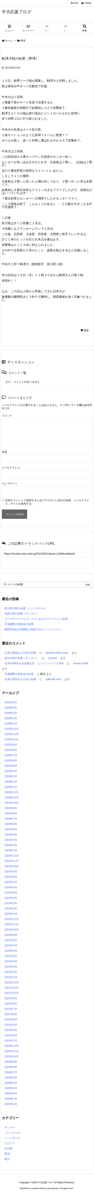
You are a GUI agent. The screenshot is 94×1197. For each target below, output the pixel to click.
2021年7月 (11, 1008)
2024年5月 (11, 829)
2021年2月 (11, 1035)
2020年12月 (12, 1045)
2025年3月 (11, 776)
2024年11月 (12, 797)
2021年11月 (12, 987)
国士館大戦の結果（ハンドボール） (26, 608)
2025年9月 (11, 744)
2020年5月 (11, 1082)
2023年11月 (12, 860)
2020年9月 (11, 1061)
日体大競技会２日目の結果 (20, 652)
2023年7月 (11, 882)
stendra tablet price (57, 652)
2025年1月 (11, 786)
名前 (4, 451)
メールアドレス (11, 467)
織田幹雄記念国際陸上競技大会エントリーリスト (34, 629)
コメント (7, 415)
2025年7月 (11, 755)
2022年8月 (11, 940)
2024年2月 (11, 845)
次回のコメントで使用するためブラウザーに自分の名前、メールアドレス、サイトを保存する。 (47, 502)
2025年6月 (11, 760)
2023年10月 (12, 866)
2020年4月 (11, 1088)
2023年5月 (11, 892)
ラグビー (10, 1143)
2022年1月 (11, 977)
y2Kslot (52, 658)
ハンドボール (12, 1137)
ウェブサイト (10, 483)
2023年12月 (12, 855)
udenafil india (53, 679)
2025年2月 (11, 781)
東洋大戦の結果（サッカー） (22, 658)
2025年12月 (12, 728)
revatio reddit (80, 663)
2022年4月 (11, 961)
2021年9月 (11, 998)
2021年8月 (11, 1003)
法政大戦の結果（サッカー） (22, 613)
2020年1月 (11, 1103)
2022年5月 (11, 956)
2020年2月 (11, 1098)
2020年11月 (12, 1051)
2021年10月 (12, 993)
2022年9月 (11, 934)
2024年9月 (11, 808)
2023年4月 (11, 897)
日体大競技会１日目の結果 (20, 679)
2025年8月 (11, 749)
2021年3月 (11, 1029)
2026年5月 (11, 702)
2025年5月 (11, 765)
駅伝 (7, 1159)
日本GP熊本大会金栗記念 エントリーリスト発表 (34, 663)
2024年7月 (11, 818)
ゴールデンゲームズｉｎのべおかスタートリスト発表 (36, 618)
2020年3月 (11, 1093)
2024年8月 (11, 813)
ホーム (9, 40)
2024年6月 (11, 823)
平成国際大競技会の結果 (19, 624)
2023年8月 (11, 876)
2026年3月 (11, 712)
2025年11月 (12, 734)
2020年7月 (11, 1072)
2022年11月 (12, 924)
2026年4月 (11, 707)
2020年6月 (11, 1077)
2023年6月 (11, 887)
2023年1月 (11, 913)
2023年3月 (11, 903)
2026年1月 (11, 723)
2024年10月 (12, 802)
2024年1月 (11, 850)
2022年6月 (11, 950)
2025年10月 (12, 739)
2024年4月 (11, 834)
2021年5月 (11, 1019)
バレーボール (12, 1132)
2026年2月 (11, 718)
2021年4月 (11, 1024)
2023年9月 (11, 871)
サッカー (10, 1127)
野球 (23, 40)
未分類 (8, 1148)
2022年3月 (11, 966)
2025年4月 (11, 771)
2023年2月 (11, 908)
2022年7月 (11, 945)
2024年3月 (11, 839)
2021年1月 (11, 1040)
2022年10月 (12, 929)
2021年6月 (11, 1014)
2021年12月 (12, 982)
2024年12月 (12, 792)
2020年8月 (11, 1066)
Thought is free (66, 1188)
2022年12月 (12, 919)
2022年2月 (11, 971)
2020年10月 (12, 1056)
